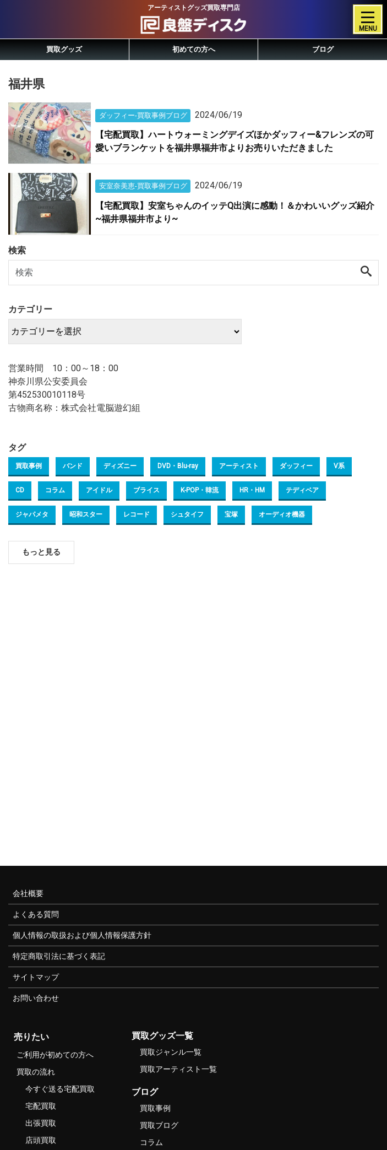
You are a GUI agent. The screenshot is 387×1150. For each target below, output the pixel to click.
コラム (55, 490)
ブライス (146, 490)
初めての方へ (193, 49)
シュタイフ (187, 514)
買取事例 (28, 466)
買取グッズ (64, 49)
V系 (339, 466)
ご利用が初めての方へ (55, 1054)
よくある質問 (36, 914)
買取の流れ (36, 1071)
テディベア (302, 490)
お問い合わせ (36, 998)
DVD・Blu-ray (177, 466)
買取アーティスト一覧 (178, 1069)
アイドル (99, 490)
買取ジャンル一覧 (170, 1052)
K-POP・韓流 (200, 490)
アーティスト (239, 466)
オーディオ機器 (282, 514)
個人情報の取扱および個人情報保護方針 (82, 935)
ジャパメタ (31, 514)
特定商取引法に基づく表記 (59, 956)
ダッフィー (296, 466)
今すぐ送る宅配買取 (60, 1088)
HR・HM (252, 490)
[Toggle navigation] (368, 19)
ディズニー (120, 466)
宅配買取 (40, 1106)
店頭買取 (40, 1140)
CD (19, 490)
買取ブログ (159, 1125)
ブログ (323, 49)
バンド (73, 466)
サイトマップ (36, 977)
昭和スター (85, 514)
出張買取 (40, 1123)
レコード (136, 514)
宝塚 (231, 514)
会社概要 (28, 893)
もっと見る (41, 551)
